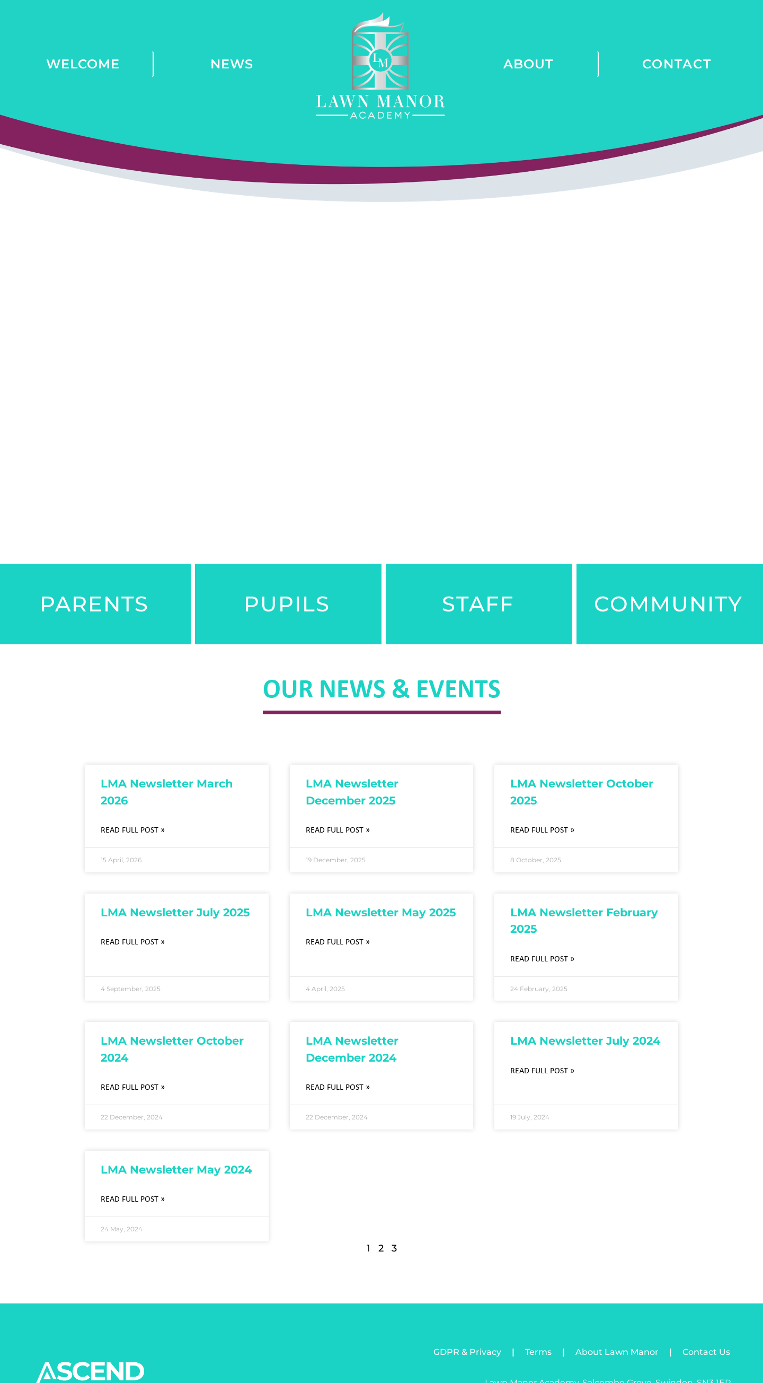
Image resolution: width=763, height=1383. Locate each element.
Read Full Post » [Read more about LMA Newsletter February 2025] (542, 959)
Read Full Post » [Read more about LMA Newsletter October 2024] (133, 1087)
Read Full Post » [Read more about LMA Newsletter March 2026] (133, 830)
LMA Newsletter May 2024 (176, 1169)
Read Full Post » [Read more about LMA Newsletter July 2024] (542, 1071)
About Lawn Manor (617, 1352)
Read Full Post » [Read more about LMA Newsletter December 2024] (338, 1087)
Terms (538, 1352)
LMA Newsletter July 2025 (175, 912)
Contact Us (706, 1352)
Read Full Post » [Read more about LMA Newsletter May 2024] (133, 1199)
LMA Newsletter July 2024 (585, 1040)
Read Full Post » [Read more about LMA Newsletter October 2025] (542, 830)
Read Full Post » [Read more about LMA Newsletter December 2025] (338, 830)
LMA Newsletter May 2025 (381, 912)
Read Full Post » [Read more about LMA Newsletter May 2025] (338, 942)
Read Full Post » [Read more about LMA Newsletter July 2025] (133, 942)
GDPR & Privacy (467, 1352)
